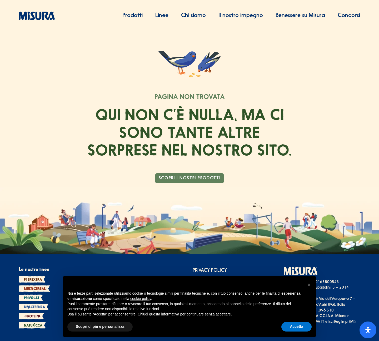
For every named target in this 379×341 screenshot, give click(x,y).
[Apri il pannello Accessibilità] (368, 330)
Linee (161, 16)
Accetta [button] (296, 326)
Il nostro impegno (240, 16)
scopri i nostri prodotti (189, 178)
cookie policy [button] (140, 298)
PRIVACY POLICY (210, 270)
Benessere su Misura (300, 16)
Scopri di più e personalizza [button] (100, 326)
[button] (309, 284)
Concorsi (349, 16)
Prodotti (132, 16)
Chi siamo (193, 16)
